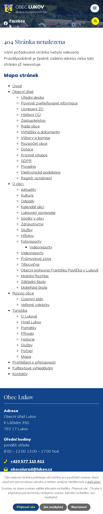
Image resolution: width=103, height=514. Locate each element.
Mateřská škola (34, 287)
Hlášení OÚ (31, 114)
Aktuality (28, 189)
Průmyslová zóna (36, 258)
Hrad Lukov (31, 321)
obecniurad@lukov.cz (31, 469)
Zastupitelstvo (33, 120)
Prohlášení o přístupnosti (34, 362)
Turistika (19, 310)
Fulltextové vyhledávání (32, 368)
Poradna (28, 166)
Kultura (27, 195)
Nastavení (79, 507)
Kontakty (20, 373)
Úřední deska (32, 97)
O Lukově (29, 316)
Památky (28, 327)
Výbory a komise (35, 137)
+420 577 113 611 (27, 461)
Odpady (27, 201)
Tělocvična (30, 264)
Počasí (26, 350)
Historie (28, 339)
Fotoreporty (31, 241)
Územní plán (32, 298)
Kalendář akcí (32, 206)
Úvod (17, 85)
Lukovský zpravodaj (38, 212)
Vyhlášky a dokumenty (40, 131)
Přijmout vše (26, 507)
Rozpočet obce (34, 143)
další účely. (94, 482)
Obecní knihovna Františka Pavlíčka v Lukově (60, 270)
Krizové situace (34, 154)
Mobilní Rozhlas (35, 275)
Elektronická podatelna (40, 172)
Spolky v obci (32, 218)
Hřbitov (27, 235)
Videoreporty (40, 247)
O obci (18, 183)
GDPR (26, 160)
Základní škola (33, 281)
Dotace (27, 149)
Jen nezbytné (53, 507)
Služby (26, 229)
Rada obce (30, 126)
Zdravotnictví (32, 224)
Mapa (26, 356)
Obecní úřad (22, 91)
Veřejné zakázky (35, 304)
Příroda (27, 333)
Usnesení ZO (32, 108)
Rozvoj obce (23, 293)
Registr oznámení (36, 178)
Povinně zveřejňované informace (49, 103)
